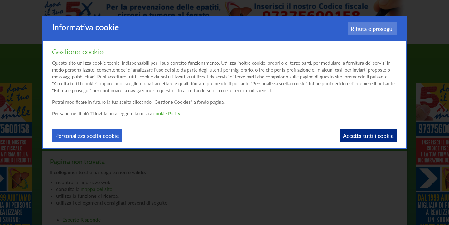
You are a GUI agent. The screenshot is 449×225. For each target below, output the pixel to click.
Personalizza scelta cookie (87, 135)
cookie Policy (166, 113)
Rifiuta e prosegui (372, 28)
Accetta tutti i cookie (368, 135)
